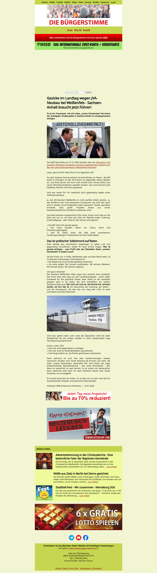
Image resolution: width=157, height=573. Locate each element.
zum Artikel (112, 466)
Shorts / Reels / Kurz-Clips (67, 568)
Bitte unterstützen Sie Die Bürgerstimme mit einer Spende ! (78, 37)
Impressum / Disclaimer (91, 568)
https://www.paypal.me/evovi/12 (84, 548)
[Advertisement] (78, 66)
